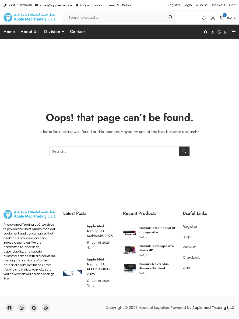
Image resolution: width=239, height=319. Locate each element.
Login (188, 5)
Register (174, 5)
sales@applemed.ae (53, 5)
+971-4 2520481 (18, 5)
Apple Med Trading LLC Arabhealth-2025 (100, 231)
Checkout (218, 5)
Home (9, 32)
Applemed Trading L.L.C (213, 307)
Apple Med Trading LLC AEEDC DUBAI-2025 (98, 267)
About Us (30, 32)
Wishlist (201, 5)
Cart (232, 5)
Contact (77, 32)
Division (52, 32)
